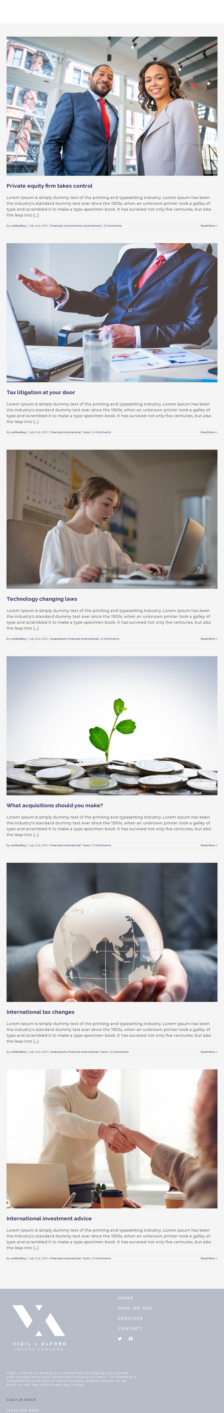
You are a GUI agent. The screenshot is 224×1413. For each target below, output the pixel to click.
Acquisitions (58, 638)
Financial (56, 225)
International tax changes (40, 1012)
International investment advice (49, 1218)
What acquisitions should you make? (55, 805)
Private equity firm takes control (50, 185)
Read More (208, 225)
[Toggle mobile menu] (215, 9)
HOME (126, 1298)
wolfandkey (18, 225)
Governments (72, 225)
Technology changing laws (42, 599)
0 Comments (113, 225)
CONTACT (130, 1328)
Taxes (86, 432)
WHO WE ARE (135, 1308)
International (92, 225)
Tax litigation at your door (41, 392)
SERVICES (130, 1318)
